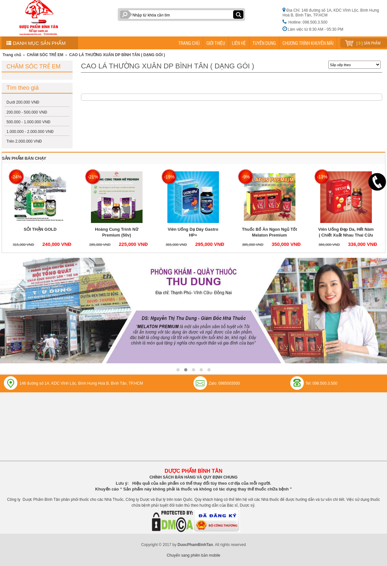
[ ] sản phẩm (363, 42)
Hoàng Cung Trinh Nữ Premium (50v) (116, 232)
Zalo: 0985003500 (224, 383)
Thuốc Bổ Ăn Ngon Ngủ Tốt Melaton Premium (269, 232)
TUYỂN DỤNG (264, 43)
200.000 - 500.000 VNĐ (26, 112)
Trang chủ (12, 55)
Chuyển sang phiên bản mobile (193, 555)
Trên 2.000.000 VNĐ (24, 141)
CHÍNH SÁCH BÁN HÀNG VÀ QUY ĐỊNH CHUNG (193, 477)
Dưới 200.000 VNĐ (22, 102)
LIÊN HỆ (239, 43)
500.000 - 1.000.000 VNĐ (28, 122)
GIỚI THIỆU (215, 43)
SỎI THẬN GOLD (40, 229)
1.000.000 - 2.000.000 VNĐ (30, 131)
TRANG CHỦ (189, 43)
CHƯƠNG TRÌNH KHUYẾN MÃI (308, 43)
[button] (178, 370)
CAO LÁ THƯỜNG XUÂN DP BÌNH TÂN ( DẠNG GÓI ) (117, 55)
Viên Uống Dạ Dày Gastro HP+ (193, 232)
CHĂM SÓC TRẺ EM (45, 55)
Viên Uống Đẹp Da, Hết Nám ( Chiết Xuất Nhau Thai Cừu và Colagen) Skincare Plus (345, 235)
